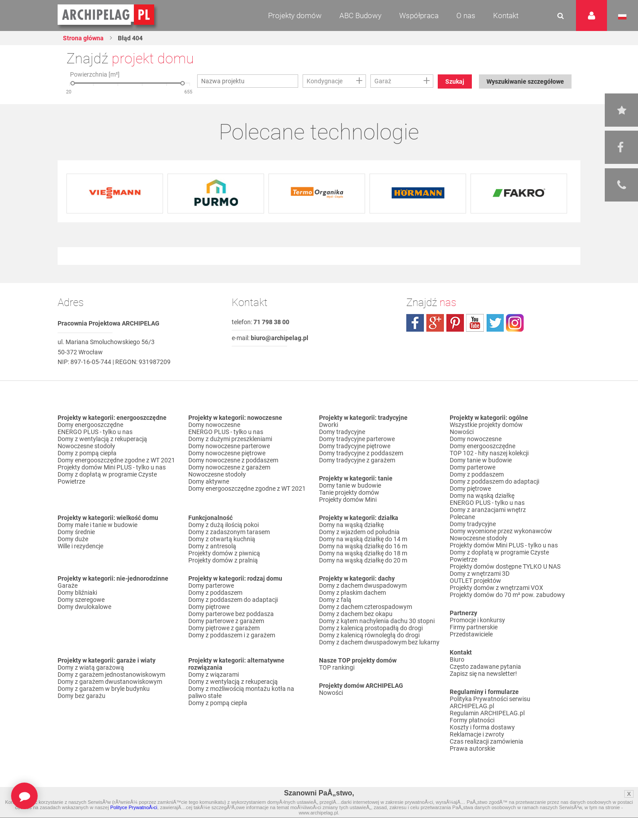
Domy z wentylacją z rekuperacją (102, 438)
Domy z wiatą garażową (91, 667)
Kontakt (505, 15)
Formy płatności (472, 720)
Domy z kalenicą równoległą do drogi (369, 635)
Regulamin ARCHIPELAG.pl (487, 713)
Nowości (331, 692)
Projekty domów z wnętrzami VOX (496, 587)
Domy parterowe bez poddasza (231, 613)
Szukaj (454, 81)
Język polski (622, 16)
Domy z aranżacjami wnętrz (488, 509)
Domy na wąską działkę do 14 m (363, 539)
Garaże (68, 585)
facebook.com (415, 323)
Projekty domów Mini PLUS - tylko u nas (112, 467)
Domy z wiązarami (213, 674)
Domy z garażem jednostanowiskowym (111, 674)
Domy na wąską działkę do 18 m (363, 553)
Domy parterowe (211, 585)
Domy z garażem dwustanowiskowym (110, 681)
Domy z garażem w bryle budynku (104, 688)
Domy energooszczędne (90, 424)
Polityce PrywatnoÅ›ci (133, 807)
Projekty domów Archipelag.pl (106, 15)
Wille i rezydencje (80, 546)
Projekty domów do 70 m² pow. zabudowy (507, 594)
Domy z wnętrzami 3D (480, 573)
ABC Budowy (360, 15)
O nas (465, 15)
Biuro (457, 659)
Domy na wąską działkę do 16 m (363, 546)
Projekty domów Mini (348, 499)
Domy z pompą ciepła (87, 453)
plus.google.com (435, 323)
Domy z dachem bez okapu (356, 613)
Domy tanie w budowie (350, 485)
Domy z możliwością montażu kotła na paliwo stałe (241, 692)
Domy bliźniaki (77, 592)
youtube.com (475, 323)
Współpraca (419, 15)
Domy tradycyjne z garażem (357, 460)
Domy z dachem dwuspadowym (363, 585)
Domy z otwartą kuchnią (221, 539)
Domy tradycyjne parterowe (357, 438)
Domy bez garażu (81, 695)
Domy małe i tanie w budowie (97, 524)
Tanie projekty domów (349, 492)
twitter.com (495, 323)
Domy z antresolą (212, 546)
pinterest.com (455, 323)
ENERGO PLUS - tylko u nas (95, 431)
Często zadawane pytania (485, 666)
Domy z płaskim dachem (352, 592)
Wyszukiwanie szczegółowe (525, 81)
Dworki (328, 424)
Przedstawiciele (471, 634)
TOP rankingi (336, 667)
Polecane (462, 516)
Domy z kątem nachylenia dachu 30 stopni (377, 620)
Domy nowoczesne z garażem (229, 467)
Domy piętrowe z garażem (224, 628)
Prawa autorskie (472, 748)
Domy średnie (76, 531)
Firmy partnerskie (474, 627)
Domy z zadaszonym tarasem (229, 531)
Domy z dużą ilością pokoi (223, 524)
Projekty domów (295, 15)
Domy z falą (335, 599)
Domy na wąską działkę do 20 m (363, 560)
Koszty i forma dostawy (482, 727)
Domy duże (73, 539)
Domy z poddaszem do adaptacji (233, 599)
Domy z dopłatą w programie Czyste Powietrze (107, 478)
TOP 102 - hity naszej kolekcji (489, 453)
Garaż (382, 81)
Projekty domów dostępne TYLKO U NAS (505, 566)
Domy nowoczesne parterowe (229, 446)
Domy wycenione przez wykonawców (501, 531)
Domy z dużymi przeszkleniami (230, 438)
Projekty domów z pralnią (223, 560)
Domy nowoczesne (214, 424)
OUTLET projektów (475, 580)
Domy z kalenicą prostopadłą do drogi (371, 628)
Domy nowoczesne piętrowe (226, 453)
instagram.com (515, 323)
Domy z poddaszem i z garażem (231, 635)
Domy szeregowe (81, 599)
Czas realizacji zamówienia (486, 741)
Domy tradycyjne (342, 431)
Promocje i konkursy (477, 620)
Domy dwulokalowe (84, 606)
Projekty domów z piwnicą (224, 553)
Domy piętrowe (209, 606)
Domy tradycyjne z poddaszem (361, 453)
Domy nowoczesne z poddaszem (233, 460)
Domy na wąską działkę (351, 524)
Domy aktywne (208, 481)
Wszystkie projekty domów (486, 424)
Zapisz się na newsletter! (483, 673)
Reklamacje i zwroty (477, 734)
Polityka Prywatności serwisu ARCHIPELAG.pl (490, 702)
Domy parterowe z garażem (226, 620)
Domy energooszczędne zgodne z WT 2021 (116, 460)
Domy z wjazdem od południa (359, 531)
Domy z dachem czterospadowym (365, 606)
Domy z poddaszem (215, 592)
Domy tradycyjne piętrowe (354, 446)
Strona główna (83, 38)
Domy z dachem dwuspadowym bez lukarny (379, 642)
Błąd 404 (130, 38)
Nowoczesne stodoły (86, 446)
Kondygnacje (324, 81)
